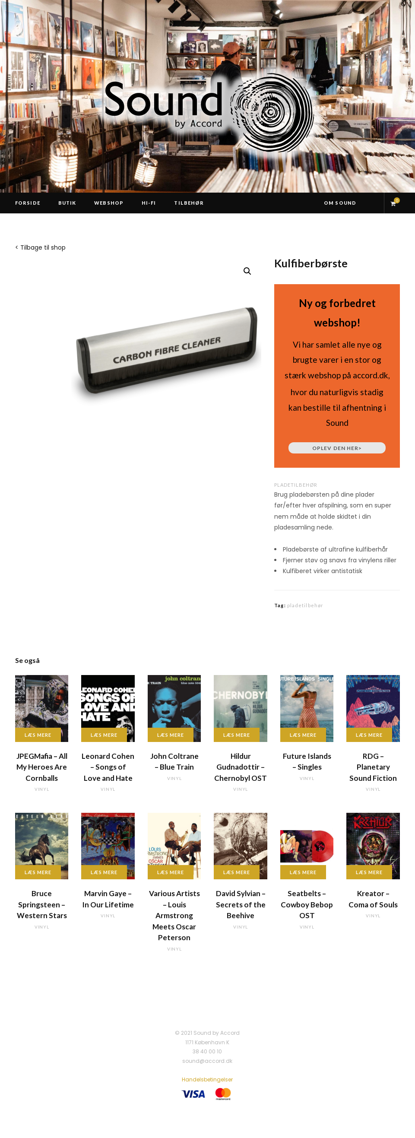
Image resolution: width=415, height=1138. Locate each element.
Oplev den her (337, 448)
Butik (67, 203)
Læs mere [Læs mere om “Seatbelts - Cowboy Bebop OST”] (303, 872)
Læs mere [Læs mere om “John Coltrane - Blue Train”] (170, 735)
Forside (27, 203)
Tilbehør (189, 203)
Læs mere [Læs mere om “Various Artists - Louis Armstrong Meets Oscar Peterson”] (170, 872)
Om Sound (340, 203)
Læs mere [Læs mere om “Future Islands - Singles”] (303, 735)
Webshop (109, 203)
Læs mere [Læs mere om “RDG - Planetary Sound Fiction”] (369, 735)
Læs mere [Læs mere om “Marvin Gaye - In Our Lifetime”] (104, 872)
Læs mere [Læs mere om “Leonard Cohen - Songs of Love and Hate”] (104, 735)
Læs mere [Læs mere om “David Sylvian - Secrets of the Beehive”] (236, 872)
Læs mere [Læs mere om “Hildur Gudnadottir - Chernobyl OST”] (236, 735)
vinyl (42, 789)
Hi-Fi (149, 203)
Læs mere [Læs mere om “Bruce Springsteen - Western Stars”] (38, 872)
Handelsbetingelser (207, 1079)
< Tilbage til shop (40, 247)
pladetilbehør (295, 485)
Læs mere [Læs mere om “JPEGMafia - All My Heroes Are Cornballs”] (38, 735)
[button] (247, 271)
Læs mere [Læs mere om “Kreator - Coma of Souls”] (369, 872)
